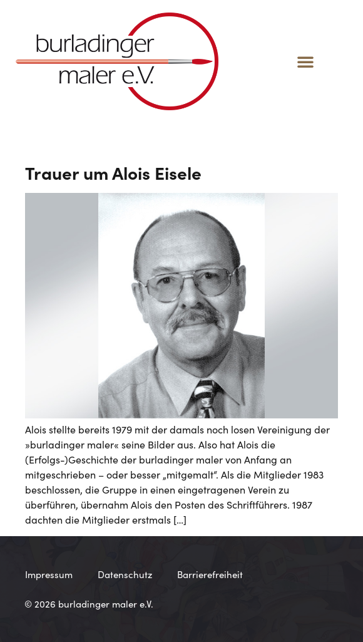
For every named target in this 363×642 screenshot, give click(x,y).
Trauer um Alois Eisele (113, 172)
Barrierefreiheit (210, 574)
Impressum (49, 574)
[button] (305, 61)
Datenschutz (125, 574)
